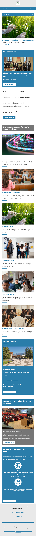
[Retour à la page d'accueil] (18, 3)
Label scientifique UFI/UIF (8, 260)
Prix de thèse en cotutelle (8, 294)
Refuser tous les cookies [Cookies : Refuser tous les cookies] (18, 520)
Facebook (10, 386)
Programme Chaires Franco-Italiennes (11, 192)
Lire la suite (4, 166)
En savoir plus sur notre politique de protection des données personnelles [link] (18, 532)
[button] (6, 8)
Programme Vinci (6, 156)
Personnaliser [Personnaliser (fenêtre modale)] (18, 516)
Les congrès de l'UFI (9, 442)
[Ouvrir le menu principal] (3, 8)
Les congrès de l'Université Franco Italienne (13, 431)
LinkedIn (5, 386)
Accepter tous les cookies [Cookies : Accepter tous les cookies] (18, 512)
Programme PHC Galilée (7, 226)
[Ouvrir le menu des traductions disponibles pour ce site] (31, 8)
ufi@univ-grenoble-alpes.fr (12, 380)
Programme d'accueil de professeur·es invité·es (13, 328)
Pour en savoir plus (9, 84)
